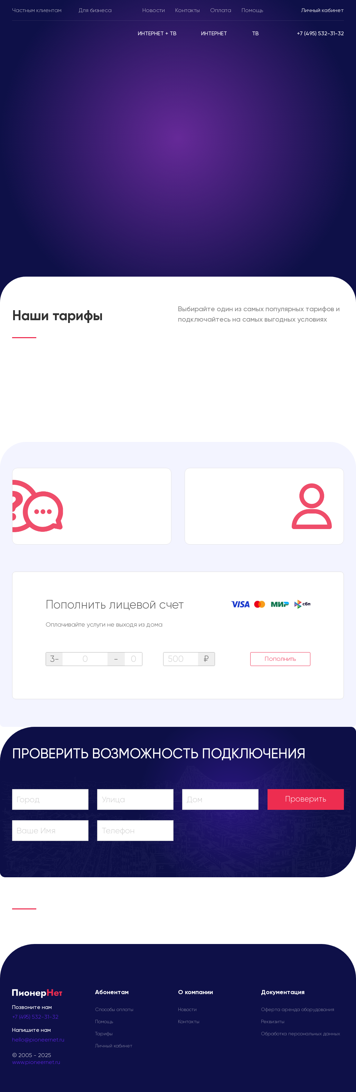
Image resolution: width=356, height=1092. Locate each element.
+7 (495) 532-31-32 (35, 1017)
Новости (153, 10)
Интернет (214, 34)
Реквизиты (272, 1021)
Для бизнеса (95, 10)
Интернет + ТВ (157, 34)
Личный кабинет (322, 10)
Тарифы (104, 1033)
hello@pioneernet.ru (38, 1040)
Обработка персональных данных (300, 1033)
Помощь (252, 10)
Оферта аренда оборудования (297, 1009)
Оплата (220, 10)
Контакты (187, 10)
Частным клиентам (37, 10)
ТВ (255, 34)
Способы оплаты (114, 1009)
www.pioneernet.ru (36, 1062)
